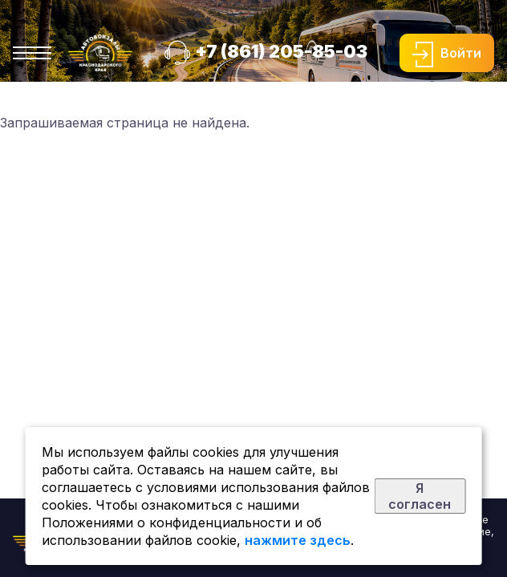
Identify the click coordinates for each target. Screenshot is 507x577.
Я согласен (419, 496)
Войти (460, 53)
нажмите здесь (298, 540)
